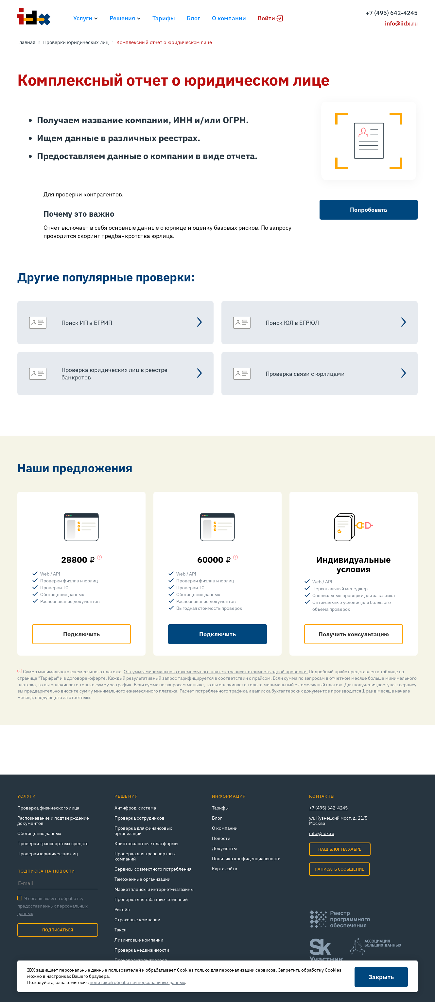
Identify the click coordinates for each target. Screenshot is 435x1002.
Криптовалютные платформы (146, 843)
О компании (229, 18)
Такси (120, 930)
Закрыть (381, 977)
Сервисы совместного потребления (152, 869)
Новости (221, 838)
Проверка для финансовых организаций (143, 830)
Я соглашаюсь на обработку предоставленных (52, 905)
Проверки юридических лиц (47, 854)
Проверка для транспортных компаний (145, 856)
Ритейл (122, 909)
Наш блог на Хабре (339, 849)
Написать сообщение (339, 869)
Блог (193, 18)
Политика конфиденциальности (246, 858)
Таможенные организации (142, 879)
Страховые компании (137, 920)
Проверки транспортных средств (53, 843)
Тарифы (163, 18)
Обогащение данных (39, 833)
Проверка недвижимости (141, 950)
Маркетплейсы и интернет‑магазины (154, 889)
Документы (224, 848)
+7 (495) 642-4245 (392, 13)
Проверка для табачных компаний (151, 899)
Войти (266, 18)
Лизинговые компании (138, 940)
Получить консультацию (354, 634)
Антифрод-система (135, 808)
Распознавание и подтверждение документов (53, 820)
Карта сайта (224, 869)
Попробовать (368, 209)
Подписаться (57, 930)
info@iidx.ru (401, 23)
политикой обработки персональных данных (137, 982)
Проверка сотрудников (139, 818)
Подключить (81, 634)
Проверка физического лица (48, 808)
